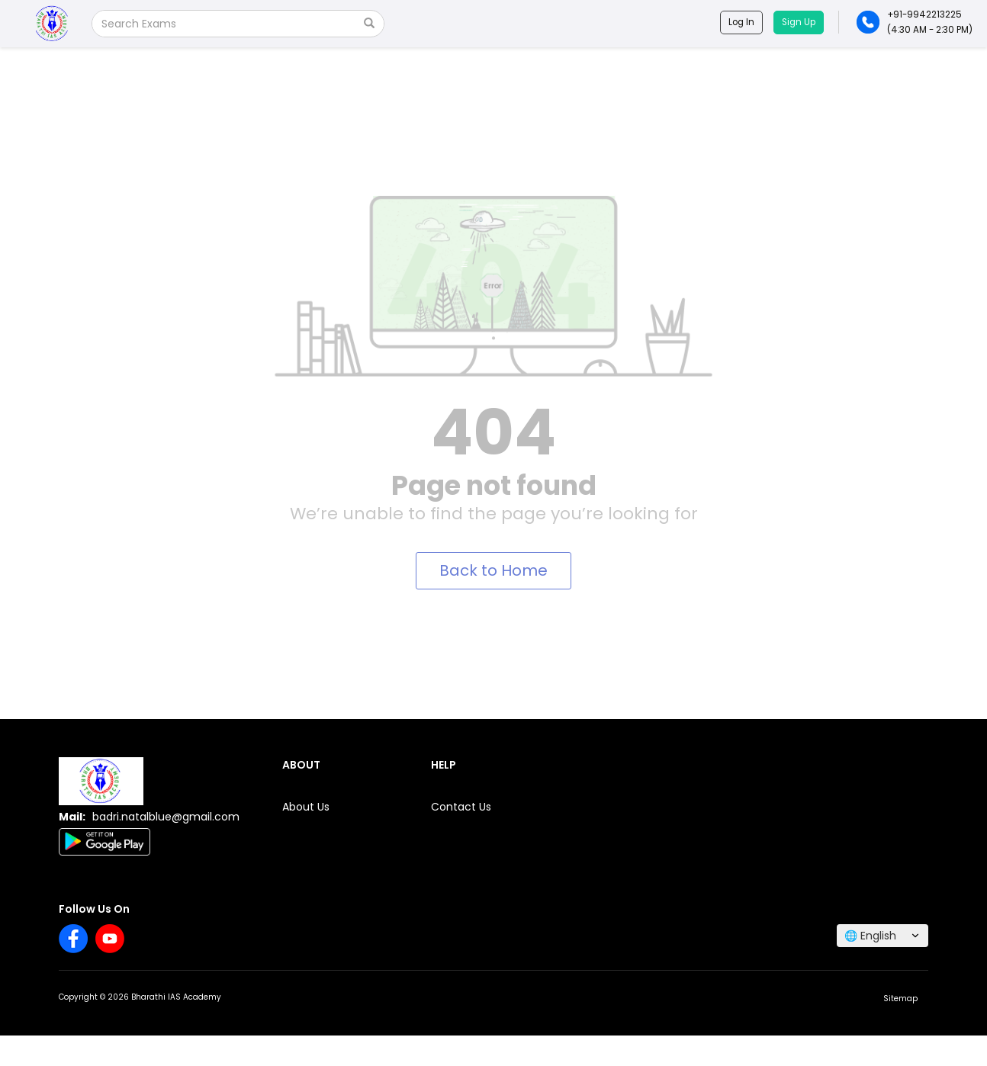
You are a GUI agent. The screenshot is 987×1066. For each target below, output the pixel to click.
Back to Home (493, 570)
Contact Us (461, 806)
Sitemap (900, 998)
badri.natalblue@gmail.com (166, 816)
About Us (306, 806)
